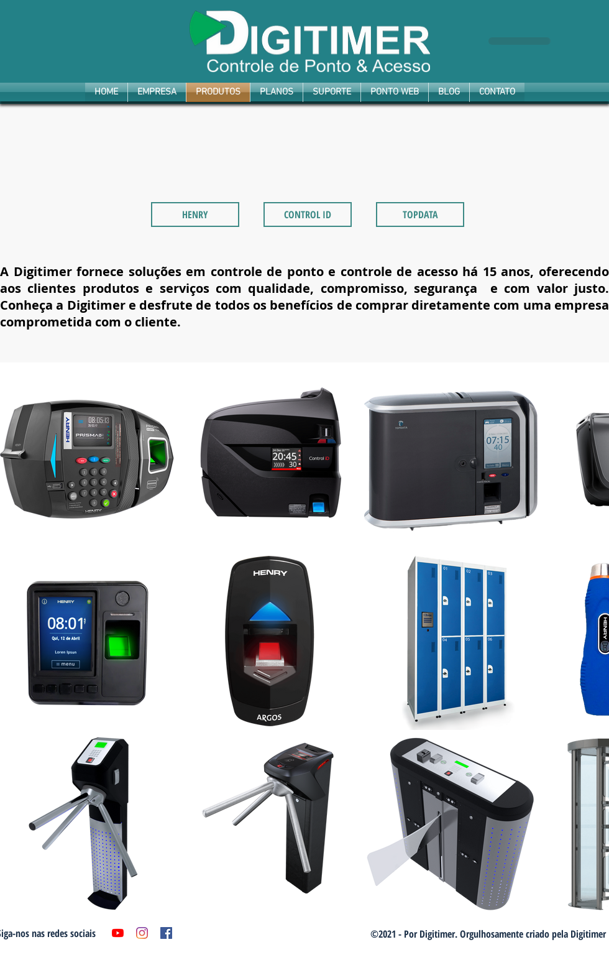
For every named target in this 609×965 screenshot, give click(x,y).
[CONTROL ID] (307, 214)
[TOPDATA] (420, 214)
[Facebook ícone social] (166, 933)
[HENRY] (195, 214)
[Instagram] (142, 933)
